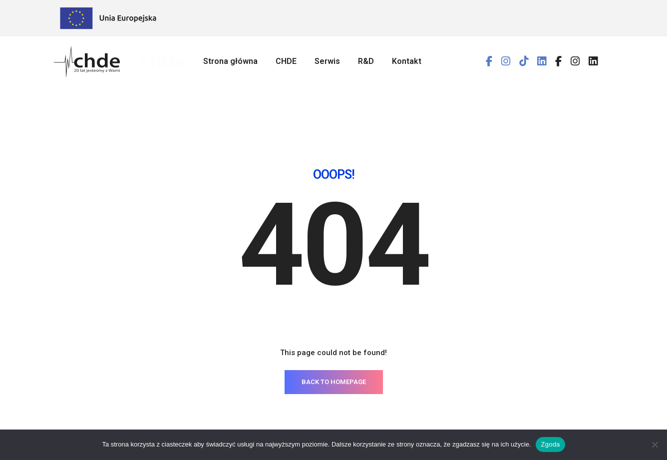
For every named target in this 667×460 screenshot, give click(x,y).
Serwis (327, 61)
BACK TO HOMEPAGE (334, 332)
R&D (366, 61)
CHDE (286, 61)
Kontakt (406, 61)
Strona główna (230, 61)
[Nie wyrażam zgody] (655, 445)
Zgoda (550, 444)
